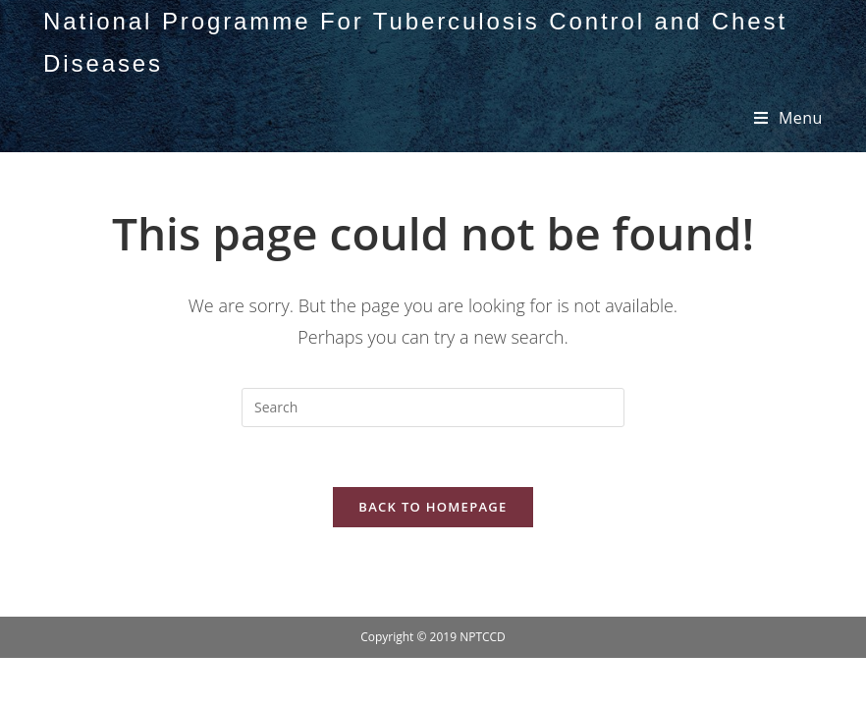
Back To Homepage (432, 507)
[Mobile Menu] (788, 118)
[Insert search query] (433, 407)
